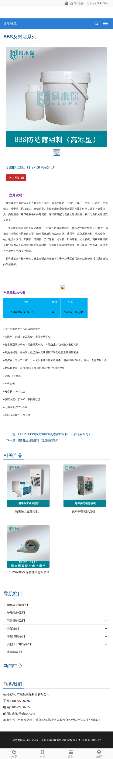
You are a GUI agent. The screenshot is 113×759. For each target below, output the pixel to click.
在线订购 (16, 177)
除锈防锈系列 (16, 636)
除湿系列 (13, 628)
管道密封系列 (16, 620)
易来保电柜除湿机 (83, 511)
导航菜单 (10, 23)
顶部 (99, 753)
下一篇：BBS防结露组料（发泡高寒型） (33, 440)
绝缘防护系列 (16, 612)
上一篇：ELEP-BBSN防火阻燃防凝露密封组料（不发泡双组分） (49, 434)
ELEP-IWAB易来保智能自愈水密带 (27, 572)
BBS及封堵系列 (17, 605)
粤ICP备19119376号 (89, 739)
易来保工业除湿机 (27, 511)
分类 (70, 753)
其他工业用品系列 (19, 644)
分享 (14, 753)
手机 (42, 753)
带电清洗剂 (14, 652)
